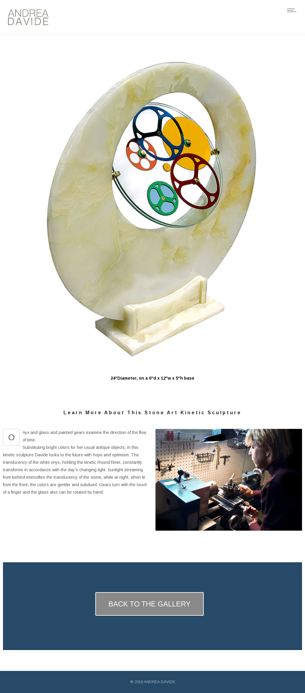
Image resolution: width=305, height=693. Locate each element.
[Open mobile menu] (293, 10)
